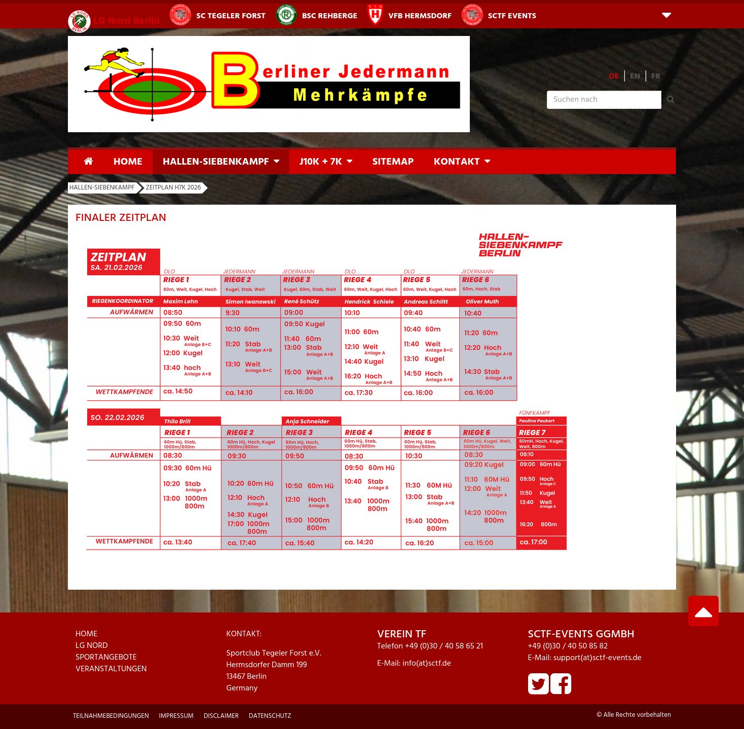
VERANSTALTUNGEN (111, 669)
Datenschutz (270, 716)
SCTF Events (499, 14)
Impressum (176, 716)
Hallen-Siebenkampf (216, 162)
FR (655, 76)
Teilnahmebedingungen (111, 716)
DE (614, 76)
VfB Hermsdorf (409, 14)
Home (128, 162)
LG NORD (92, 646)
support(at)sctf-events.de (597, 658)
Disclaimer (221, 716)
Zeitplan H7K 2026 (173, 187)
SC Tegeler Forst (217, 14)
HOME (86, 634)
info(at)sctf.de (426, 663)
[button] (666, 14)
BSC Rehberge (316, 14)
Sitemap (393, 162)
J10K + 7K (321, 162)
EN (635, 76)
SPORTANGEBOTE (106, 657)
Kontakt (457, 162)
